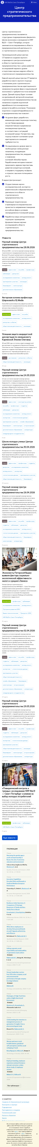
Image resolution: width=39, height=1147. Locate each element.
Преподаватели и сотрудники (11, 1110)
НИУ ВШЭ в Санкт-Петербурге (15, 2)
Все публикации (14, 1086)
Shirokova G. (10, 867)
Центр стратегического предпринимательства (19, 11)
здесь (16, 1131)
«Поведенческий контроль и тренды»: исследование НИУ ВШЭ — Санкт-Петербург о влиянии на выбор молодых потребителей (18, 792)
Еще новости (10, 837)
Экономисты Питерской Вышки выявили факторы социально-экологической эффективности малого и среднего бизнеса (16, 576)
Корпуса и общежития (9, 1115)
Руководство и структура (9, 1104)
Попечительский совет (9, 1113)
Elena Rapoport (11, 1051)
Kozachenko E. (11, 912)
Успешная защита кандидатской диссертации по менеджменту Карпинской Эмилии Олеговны (17, 337)
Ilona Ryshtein (20, 912)
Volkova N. (20, 1051)
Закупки (4, 1118)
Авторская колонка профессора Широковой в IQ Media (17, 299)
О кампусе (6, 1099)
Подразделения (7, 1107)
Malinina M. (10, 986)
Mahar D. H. (10, 1074)
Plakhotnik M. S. (22, 936)
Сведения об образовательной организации (15, 1102)
